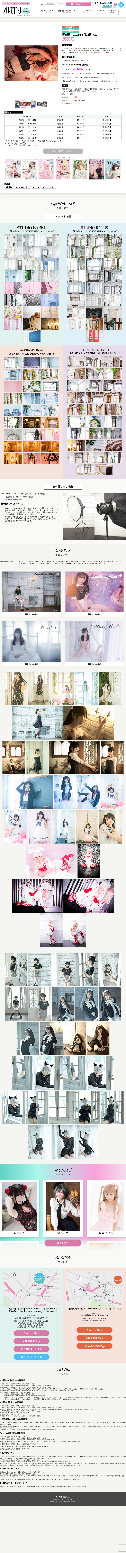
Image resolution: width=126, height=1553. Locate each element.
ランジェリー (49, 187)
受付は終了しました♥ (63, 151)
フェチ (36, 187)
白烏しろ (78, 77)
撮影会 (70, 32)
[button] (6, 63)
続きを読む (63, 1243)
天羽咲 (9, 187)
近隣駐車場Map (31, 1341)
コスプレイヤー (23, 187)
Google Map (31, 1333)
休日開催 (71, 29)
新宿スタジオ (70, 27)
